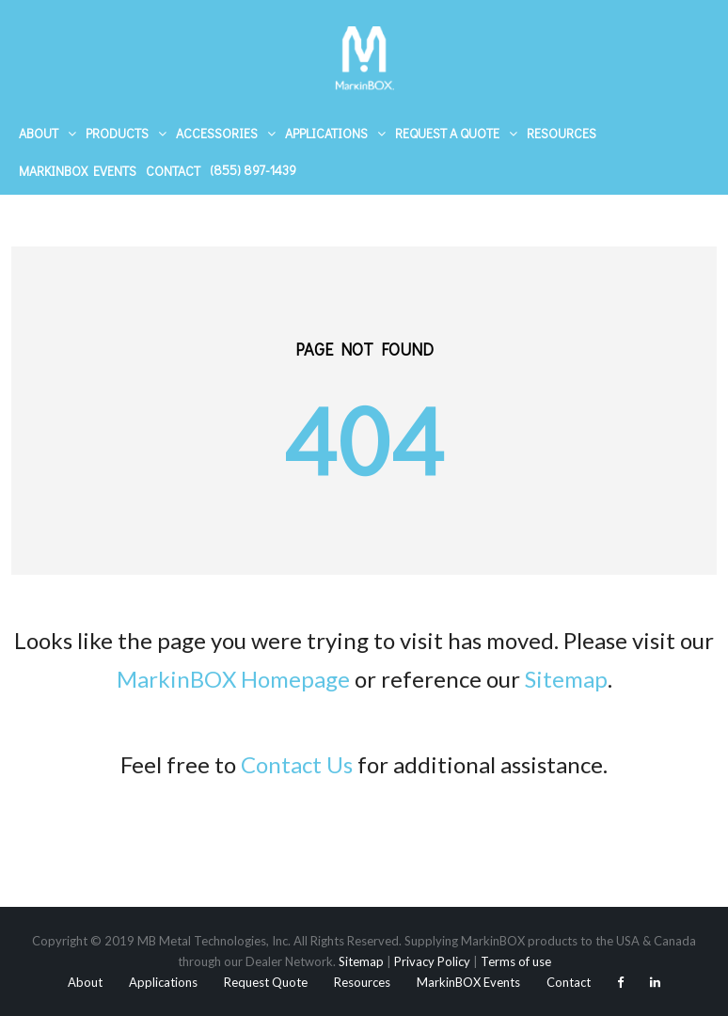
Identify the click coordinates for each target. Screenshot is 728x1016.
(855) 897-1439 (253, 170)
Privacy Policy (432, 961)
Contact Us (297, 764)
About (38, 133)
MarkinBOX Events (77, 171)
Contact (173, 171)
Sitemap (566, 678)
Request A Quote (447, 133)
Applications (326, 133)
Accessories (217, 133)
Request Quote (266, 982)
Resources (561, 133)
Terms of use (516, 961)
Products (117, 133)
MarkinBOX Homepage (233, 678)
